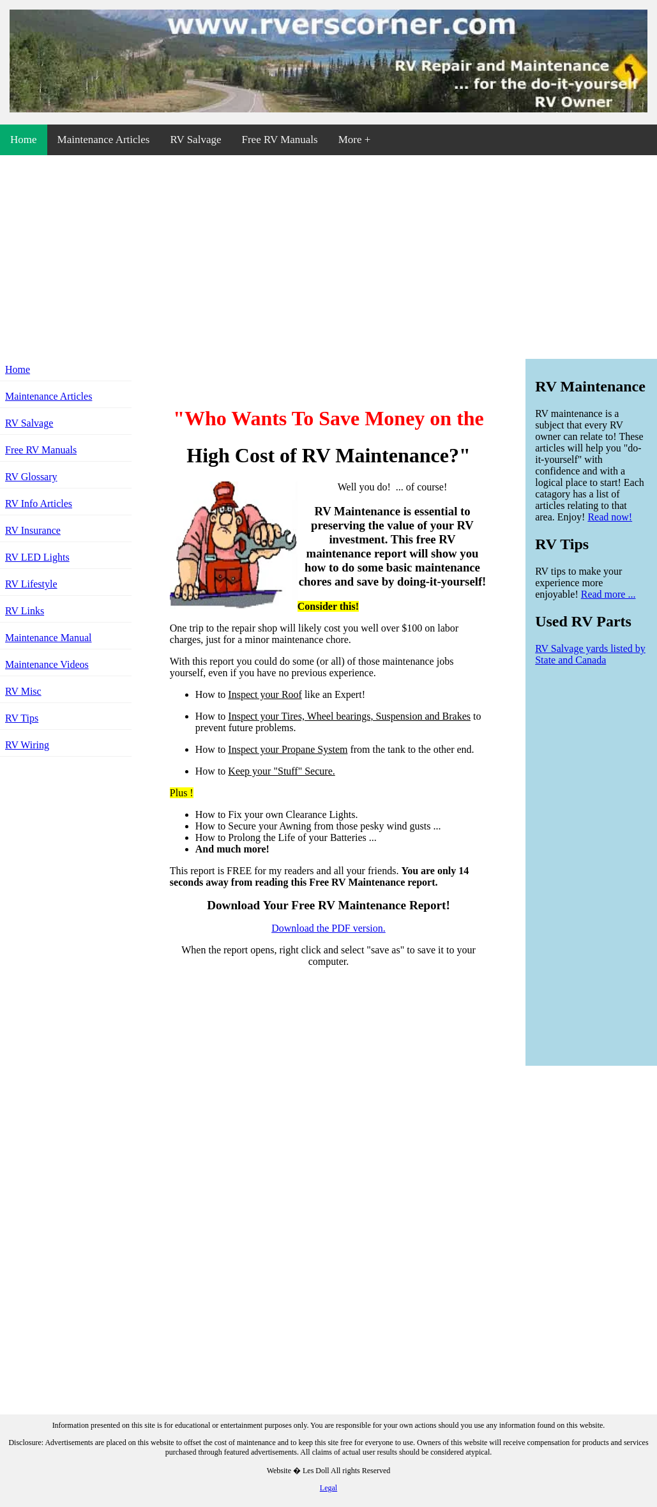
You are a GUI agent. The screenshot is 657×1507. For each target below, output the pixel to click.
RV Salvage (195, 139)
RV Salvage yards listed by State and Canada (590, 654)
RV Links (24, 610)
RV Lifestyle (31, 584)
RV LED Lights (37, 557)
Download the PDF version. (328, 928)
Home (23, 139)
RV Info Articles (38, 503)
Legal (328, 1487)
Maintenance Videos (47, 664)
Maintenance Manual (48, 637)
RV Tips (21, 718)
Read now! (609, 516)
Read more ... (608, 594)
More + (354, 139)
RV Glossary (31, 476)
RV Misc (23, 691)
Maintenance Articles (103, 139)
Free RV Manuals (279, 139)
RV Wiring (27, 744)
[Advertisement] (328, 254)
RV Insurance (33, 530)
